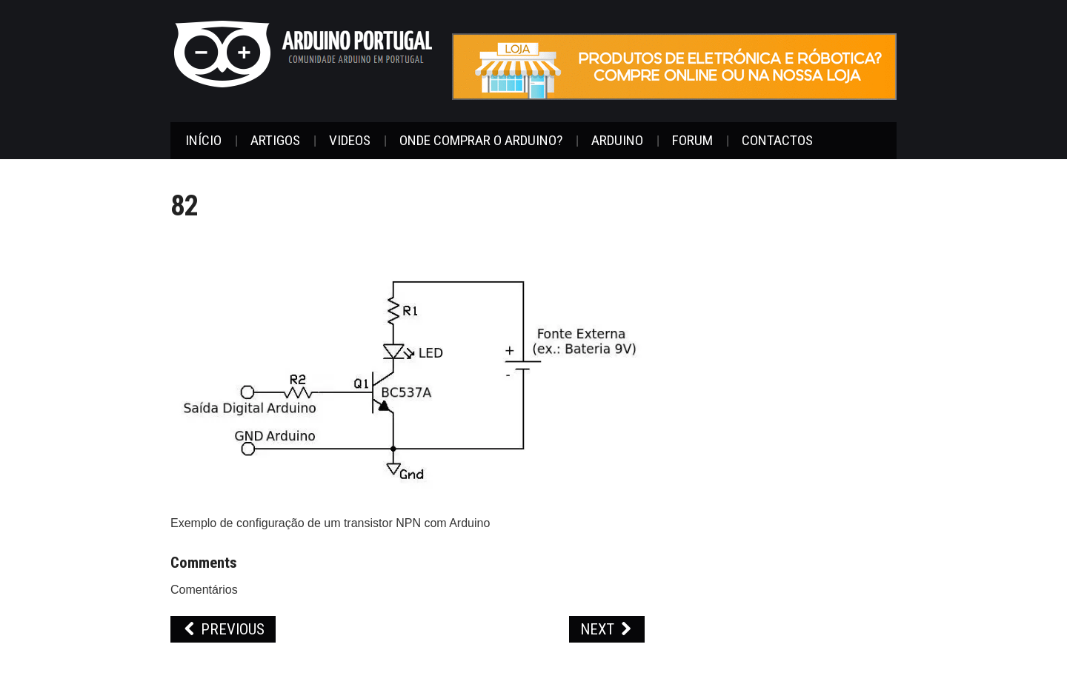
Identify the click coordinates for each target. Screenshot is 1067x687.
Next (607, 629)
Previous (223, 629)
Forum (692, 140)
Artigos (275, 140)
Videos (349, 140)
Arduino (617, 140)
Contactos (777, 140)
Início (203, 140)
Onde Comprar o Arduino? (480, 140)
